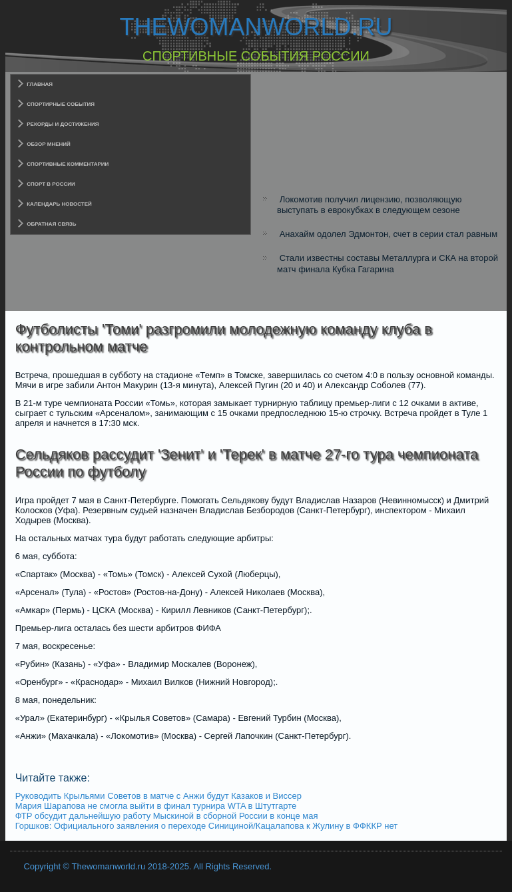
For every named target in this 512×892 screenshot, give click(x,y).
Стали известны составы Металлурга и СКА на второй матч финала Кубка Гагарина (387, 263)
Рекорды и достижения (63, 124)
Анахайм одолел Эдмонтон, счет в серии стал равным (388, 234)
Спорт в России (51, 184)
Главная (40, 84)
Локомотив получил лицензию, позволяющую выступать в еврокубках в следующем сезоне (369, 204)
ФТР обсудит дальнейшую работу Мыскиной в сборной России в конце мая (166, 816)
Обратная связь (51, 224)
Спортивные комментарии (68, 164)
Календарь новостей (59, 204)
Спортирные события (61, 104)
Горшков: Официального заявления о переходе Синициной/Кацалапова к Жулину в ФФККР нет (206, 826)
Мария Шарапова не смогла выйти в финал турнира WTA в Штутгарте (155, 806)
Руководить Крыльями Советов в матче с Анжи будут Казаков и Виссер (158, 796)
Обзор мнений (49, 144)
